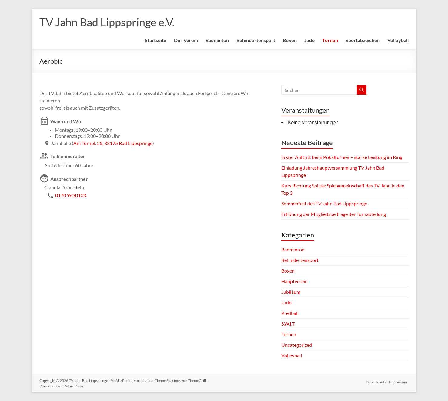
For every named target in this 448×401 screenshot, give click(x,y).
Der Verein (186, 40)
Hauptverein (294, 281)
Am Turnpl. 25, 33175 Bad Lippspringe (112, 143)
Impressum (400, 380)
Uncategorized (296, 345)
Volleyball (398, 40)
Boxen (290, 40)
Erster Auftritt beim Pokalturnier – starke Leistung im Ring (341, 157)
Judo (309, 40)
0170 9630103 (70, 195)
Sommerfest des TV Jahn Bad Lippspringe (324, 203)
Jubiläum (290, 292)
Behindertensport (255, 40)
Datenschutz (376, 380)
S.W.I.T (288, 323)
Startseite (155, 40)
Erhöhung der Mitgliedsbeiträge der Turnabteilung (333, 214)
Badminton (217, 40)
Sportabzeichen (363, 40)
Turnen (330, 40)
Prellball (290, 313)
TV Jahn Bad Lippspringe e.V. (107, 22)
